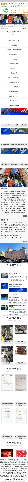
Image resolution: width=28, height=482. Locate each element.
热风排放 (20, 342)
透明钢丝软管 (7, 468)
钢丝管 (23, 466)
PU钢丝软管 (14, 63)
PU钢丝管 (5, 466)
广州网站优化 (8, 459)
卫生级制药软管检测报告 (20, 404)
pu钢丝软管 (22, 464)
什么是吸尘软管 (13, 294)
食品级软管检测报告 (7, 403)
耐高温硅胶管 (22, 470)
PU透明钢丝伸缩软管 (16, 468)
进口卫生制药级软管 (14, 77)
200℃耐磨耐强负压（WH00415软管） (5, 144)
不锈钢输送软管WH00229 (14, 164)
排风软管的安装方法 (14, 273)
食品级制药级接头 (14, 105)
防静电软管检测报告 (7, 436)
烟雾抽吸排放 (7, 342)
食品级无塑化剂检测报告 (20, 437)
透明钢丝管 (18, 466)
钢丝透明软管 (15, 470)
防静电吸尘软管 (11, 464)
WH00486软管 (5, 125)
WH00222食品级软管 (5, 164)
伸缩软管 (17, 464)
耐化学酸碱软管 (14, 91)
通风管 (15, 461)
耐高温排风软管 (15, 459)
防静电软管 (22, 462)
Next (26, 19)
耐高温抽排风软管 (14, 40)
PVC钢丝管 (14, 59)
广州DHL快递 (23, 459)
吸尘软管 (5, 464)
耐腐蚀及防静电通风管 (14, 50)
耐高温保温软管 (14, 54)
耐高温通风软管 (12, 466)
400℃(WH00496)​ (14, 144)
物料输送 (7, 363)
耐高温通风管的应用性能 (15, 284)
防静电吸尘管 (13, 462)
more (25, 216)
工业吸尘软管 (14, 87)
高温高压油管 (14, 101)
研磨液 (6, 461)
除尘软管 (14, 73)
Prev (2, 19)
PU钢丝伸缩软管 (8, 470)
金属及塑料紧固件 (14, 96)
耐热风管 (14, 68)
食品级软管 (20, 461)
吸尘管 (18, 462)
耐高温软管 (14, 45)
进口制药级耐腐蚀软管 (14, 82)
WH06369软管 (14, 125)
